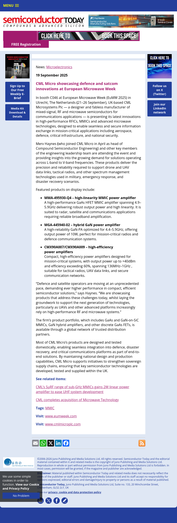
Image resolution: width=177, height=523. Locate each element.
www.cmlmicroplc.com (62, 417)
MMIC (49, 401)
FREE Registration (157, 36)
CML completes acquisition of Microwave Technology (77, 393)
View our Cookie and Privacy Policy (21, 486)
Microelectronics (59, 60)
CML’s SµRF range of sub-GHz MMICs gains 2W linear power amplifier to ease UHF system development (82, 382)
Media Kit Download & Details (17, 106)
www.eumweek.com (61, 409)
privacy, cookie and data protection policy (74, 485)
